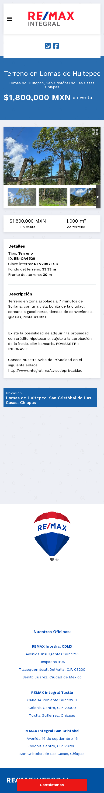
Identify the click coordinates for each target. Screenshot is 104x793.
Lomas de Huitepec (26, 83)
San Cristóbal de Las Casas (70, 83)
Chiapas (52, 87)
